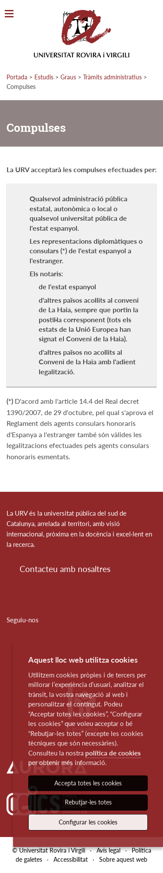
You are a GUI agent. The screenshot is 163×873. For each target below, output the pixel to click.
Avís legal (108, 850)
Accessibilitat (70, 859)
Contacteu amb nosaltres (65, 569)
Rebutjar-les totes (88, 802)
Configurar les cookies (88, 822)
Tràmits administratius (112, 77)
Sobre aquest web (123, 859)
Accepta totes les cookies (88, 783)
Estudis (43, 77)
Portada (17, 77)
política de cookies (113, 753)
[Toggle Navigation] (9, 14)
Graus (68, 77)
